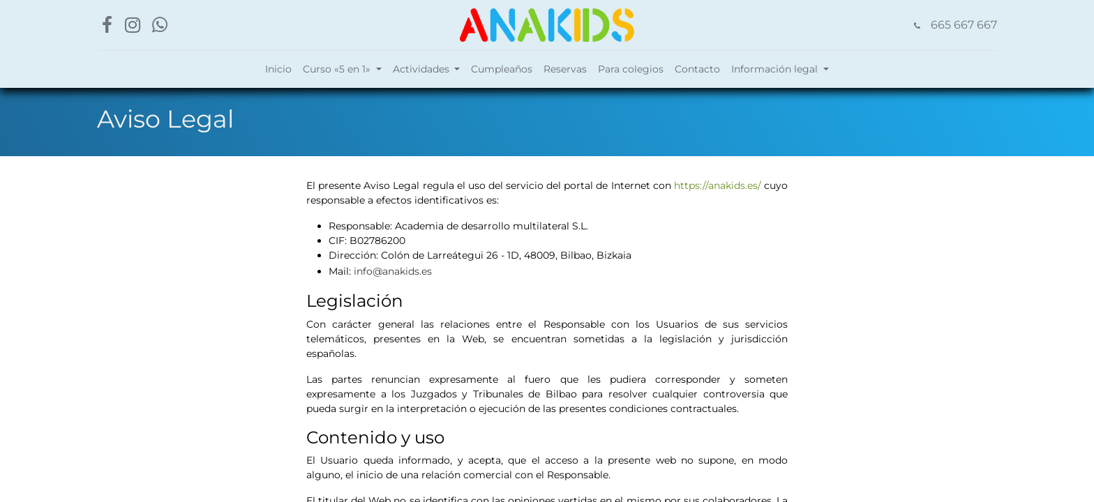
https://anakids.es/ (717, 185)
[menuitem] (278, 69)
